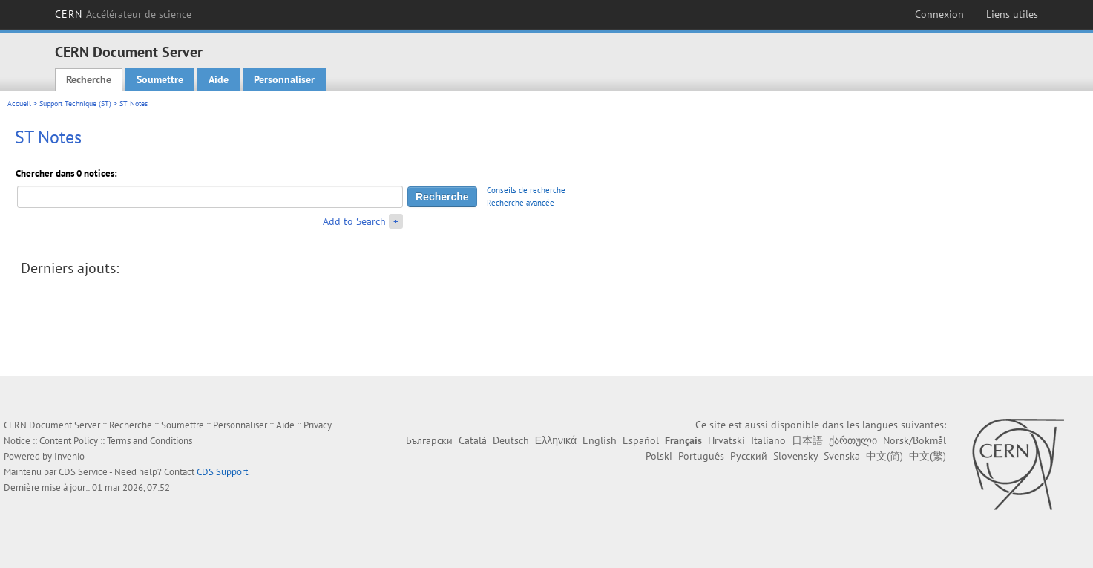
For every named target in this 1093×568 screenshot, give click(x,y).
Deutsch (511, 440)
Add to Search (354, 221)
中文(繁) (927, 456)
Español (641, 440)
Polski (659, 456)
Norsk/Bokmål (914, 440)
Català (473, 440)
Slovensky (795, 456)
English (599, 440)
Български (429, 440)
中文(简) (884, 456)
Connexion (939, 14)
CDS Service (83, 472)
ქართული (853, 440)
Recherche (88, 79)
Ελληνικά (556, 440)
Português (701, 456)
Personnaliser (284, 79)
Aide (219, 79)
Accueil (19, 103)
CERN (123, 14)
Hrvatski (726, 440)
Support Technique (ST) (75, 103)
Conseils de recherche (526, 190)
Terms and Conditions (149, 440)
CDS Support (222, 472)
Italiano (768, 440)
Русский (748, 456)
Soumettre (160, 79)
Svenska (842, 456)
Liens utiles (1012, 14)
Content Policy (68, 440)
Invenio (69, 456)
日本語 (807, 440)
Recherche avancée (520, 203)
